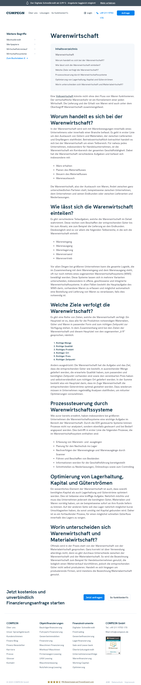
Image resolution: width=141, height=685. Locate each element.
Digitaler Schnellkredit (84, 627)
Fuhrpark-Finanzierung (51, 631)
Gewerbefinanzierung (83, 636)
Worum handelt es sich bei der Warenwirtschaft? (79, 60)
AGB (108, 682)
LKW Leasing (46, 658)
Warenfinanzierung (82, 658)
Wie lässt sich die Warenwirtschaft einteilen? (77, 65)
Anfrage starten (126, 13)
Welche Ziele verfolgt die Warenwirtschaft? (77, 69)
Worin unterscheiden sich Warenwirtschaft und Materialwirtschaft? (89, 84)
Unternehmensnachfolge (85, 654)
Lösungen (44, 12)
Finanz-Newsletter (15, 645)
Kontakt (10, 662)
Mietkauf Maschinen (50, 649)
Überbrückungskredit (83, 649)
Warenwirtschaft (64, 54)
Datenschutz (117, 682)
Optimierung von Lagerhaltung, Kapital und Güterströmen (84, 79)
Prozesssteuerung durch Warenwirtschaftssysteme (81, 74)
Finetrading (78, 631)
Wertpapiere (12, 44)
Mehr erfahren (107, 3)
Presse (9, 654)
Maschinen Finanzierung (52, 645)
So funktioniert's (119, 597)
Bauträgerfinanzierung (51, 627)
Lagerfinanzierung (82, 640)
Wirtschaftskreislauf (16, 49)
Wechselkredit (13, 39)
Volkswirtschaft (64, 96)
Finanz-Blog (12, 640)
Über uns (33, 12)
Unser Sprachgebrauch (17, 631)
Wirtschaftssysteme (16, 53)
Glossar (10, 658)
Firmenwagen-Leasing (50, 654)
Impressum (130, 682)
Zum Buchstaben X (15, 58)
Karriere (10, 649)
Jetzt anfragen (94, 597)
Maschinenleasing (48, 662)
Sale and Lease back (83, 645)
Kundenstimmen (14, 636)
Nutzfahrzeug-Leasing (50, 667)
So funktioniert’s (59, 12)
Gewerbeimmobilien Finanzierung (49, 638)
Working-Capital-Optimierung (81, 665)
